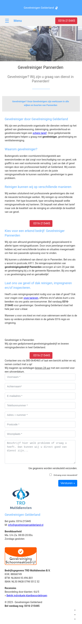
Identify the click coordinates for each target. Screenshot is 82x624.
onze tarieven (31, 298)
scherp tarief (40, 133)
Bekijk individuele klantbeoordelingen (27, 595)
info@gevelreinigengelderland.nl (25, 525)
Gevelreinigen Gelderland (39, 7)
